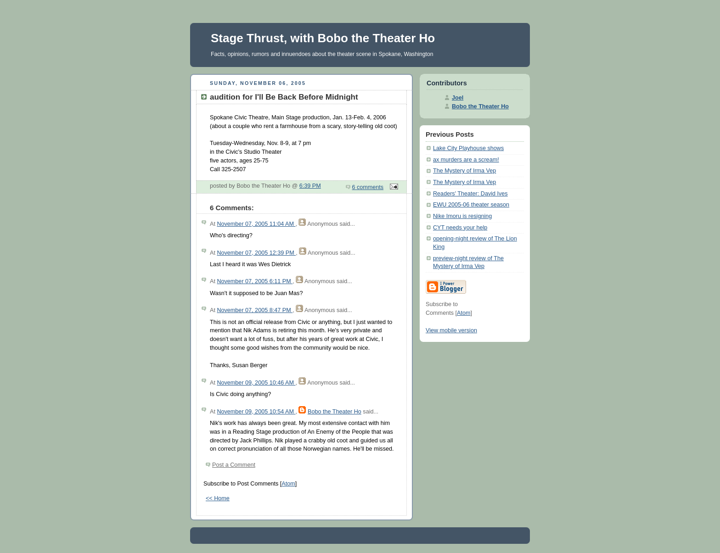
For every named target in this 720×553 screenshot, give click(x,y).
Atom (288, 483)
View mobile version (451, 330)
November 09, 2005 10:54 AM (256, 411)
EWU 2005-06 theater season (471, 204)
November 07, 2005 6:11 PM (254, 281)
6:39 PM (310, 186)
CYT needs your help (460, 227)
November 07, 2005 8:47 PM (254, 310)
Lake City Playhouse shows (468, 148)
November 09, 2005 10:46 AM (256, 383)
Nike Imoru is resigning (462, 216)
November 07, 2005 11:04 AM (256, 224)
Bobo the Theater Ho (334, 411)
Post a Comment (233, 465)
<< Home (218, 498)
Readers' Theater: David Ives (470, 193)
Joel (457, 98)
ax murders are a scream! (466, 159)
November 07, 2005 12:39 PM (256, 253)
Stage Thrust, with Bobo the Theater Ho (323, 38)
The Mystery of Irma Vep (464, 171)
